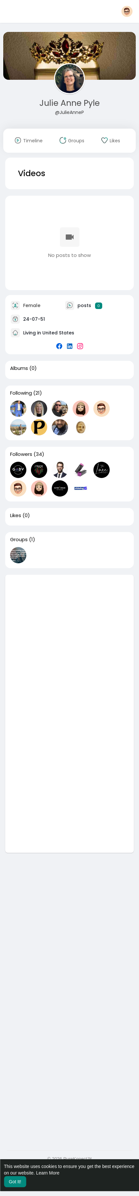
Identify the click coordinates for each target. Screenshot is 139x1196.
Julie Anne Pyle (69, 103)
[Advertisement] (69, 644)
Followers (21, 454)
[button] (127, 11)
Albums (19, 368)
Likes (15, 515)
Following (21, 393)
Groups (19, 539)
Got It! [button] (15, 1181)
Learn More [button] (48, 1172)
